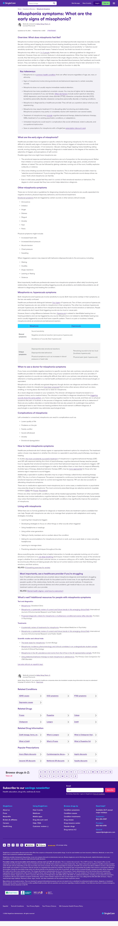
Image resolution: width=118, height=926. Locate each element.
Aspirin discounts (80, 758)
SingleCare (11, 917)
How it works (87, 3)
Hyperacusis (61, 313)
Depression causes (26, 706)
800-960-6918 (101, 829)
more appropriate (75, 469)
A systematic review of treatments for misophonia (40, 627)
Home (19, 9)
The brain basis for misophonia (33, 643)
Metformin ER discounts (55, 764)
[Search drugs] (42, 3)
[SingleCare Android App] (41, 848)
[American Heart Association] (49, 896)
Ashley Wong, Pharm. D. (43, 24)
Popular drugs (69, 830)
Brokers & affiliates (10, 823)
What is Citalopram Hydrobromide (86, 738)
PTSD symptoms (80, 699)
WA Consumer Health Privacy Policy (71, 910)
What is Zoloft (24, 745)
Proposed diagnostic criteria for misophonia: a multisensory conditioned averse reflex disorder (56, 616)
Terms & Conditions (17, 910)
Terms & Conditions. (99, 797)
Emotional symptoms (25, 198)
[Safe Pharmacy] (12, 896)
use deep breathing (46, 557)
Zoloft (76, 725)
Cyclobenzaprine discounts (57, 758)
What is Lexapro (53, 738)
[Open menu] (114, 3)
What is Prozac (52, 745)
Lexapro (50, 725)
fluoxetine (43, 491)
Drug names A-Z (70, 833)
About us (6, 814)
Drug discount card (40, 823)
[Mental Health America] (38, 896)
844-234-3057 (101, 823)
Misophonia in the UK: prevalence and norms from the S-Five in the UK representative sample (56, 653)
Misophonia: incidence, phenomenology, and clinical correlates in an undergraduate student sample (59, 646)
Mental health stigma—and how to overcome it (45, 591)
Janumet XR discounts (27, 764)
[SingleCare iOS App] (30, 848)
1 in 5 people (45, 53)
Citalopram (23, 725)
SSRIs (27, 491)
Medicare (36, 817)
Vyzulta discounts (80, 764)
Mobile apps (37, 820)
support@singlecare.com (105, 836)
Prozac (35, 491)
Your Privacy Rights (33, 910)
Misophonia (25, 606)
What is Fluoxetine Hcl (82, 745)
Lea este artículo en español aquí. (30, 664)
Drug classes (69, 823)
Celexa (76, 719)
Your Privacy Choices (49, 910)
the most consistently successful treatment (42, 459)
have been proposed (51, 387)
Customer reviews (40, 830)
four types (56, 302)
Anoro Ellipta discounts (27, 758)
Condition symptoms (72, 814)
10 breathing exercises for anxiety (37, 568)
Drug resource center (72, 827)
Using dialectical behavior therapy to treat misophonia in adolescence (47, 657)
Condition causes (70, 817)
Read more (24, 686)
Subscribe (110, 794)
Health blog (7, 830)
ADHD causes (24, 699)
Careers (6, 827)
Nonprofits (7, 820)
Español (5, 910)
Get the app (76, 3)
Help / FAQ (37, 827)
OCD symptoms (52, 699)
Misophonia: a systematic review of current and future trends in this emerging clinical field (55, 609)
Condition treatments (72, 820)
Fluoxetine (50, 719)
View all (9, 779)
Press (5, 817)
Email (68, 789)
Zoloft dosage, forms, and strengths (30, 738)
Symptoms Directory (29, 9)
